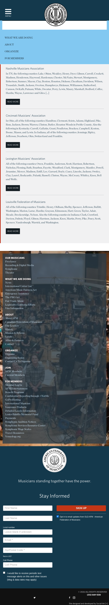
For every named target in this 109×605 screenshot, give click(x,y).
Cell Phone (8, 560)
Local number (9, 527)
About (9, 44)
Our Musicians (15, 257)
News (8, 282)
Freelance (10, 261)
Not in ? (7, 556)
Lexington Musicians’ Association (25, 158)
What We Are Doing (19, 37)
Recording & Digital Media (19, 265)
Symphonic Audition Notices (20, 421)
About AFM (11, 318)
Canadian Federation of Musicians (23, 321)
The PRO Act (12, 297)
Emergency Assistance (17, 293)
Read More (12, 101)
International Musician (17, 403)
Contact (9, 344)
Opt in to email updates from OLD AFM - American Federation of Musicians (80, 518)
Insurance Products (15, 407)
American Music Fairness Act (20, 289)
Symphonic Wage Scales (18, 429)
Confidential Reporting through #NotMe (27, 395)
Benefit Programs (14, 392)
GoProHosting (13, 399)
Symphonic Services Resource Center (25, 425)
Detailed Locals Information (20, 410)
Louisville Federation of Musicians (25, 201)
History (9, 329)
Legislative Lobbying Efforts (20, 304)
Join (8, 367)
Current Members (15, 375)
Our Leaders (12, 325)
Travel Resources (14, 432)
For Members (14, 58)
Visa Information (14, 308)
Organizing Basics (14, 357)
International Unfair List (18, 286)
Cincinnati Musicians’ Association (25, 115)
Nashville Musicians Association (25, 68)
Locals (8, 336)
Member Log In (13, 385)
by (87, 603)
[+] (106, 603)
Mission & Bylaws (14, 332)
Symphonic (11, 268)
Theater (9, 272)
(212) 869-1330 (94, 595)
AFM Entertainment (16, 388)
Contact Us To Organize (18, 361)
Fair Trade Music (14, 300)
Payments (10, 418)
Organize (12, 51)
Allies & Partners (14, 340)
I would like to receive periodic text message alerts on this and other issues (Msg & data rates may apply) (25, 576)
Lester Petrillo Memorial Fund (21, 414)
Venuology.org (12, 436)
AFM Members (13, 371)
